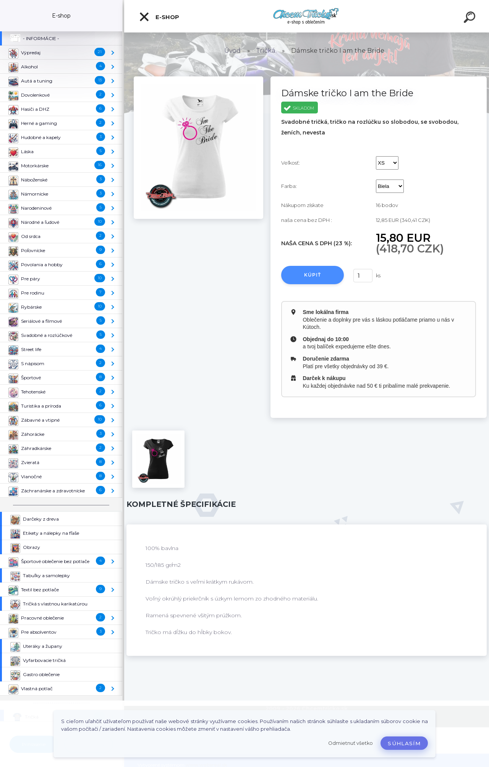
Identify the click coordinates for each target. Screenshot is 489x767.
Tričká (265, 50)
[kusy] (362, 275)
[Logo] (306, 16)
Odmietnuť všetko (350, 743)
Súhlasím (404, 743)
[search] (471, 18)
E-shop (159, 16)
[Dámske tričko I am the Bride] (198, 79)
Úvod (232, 50)
